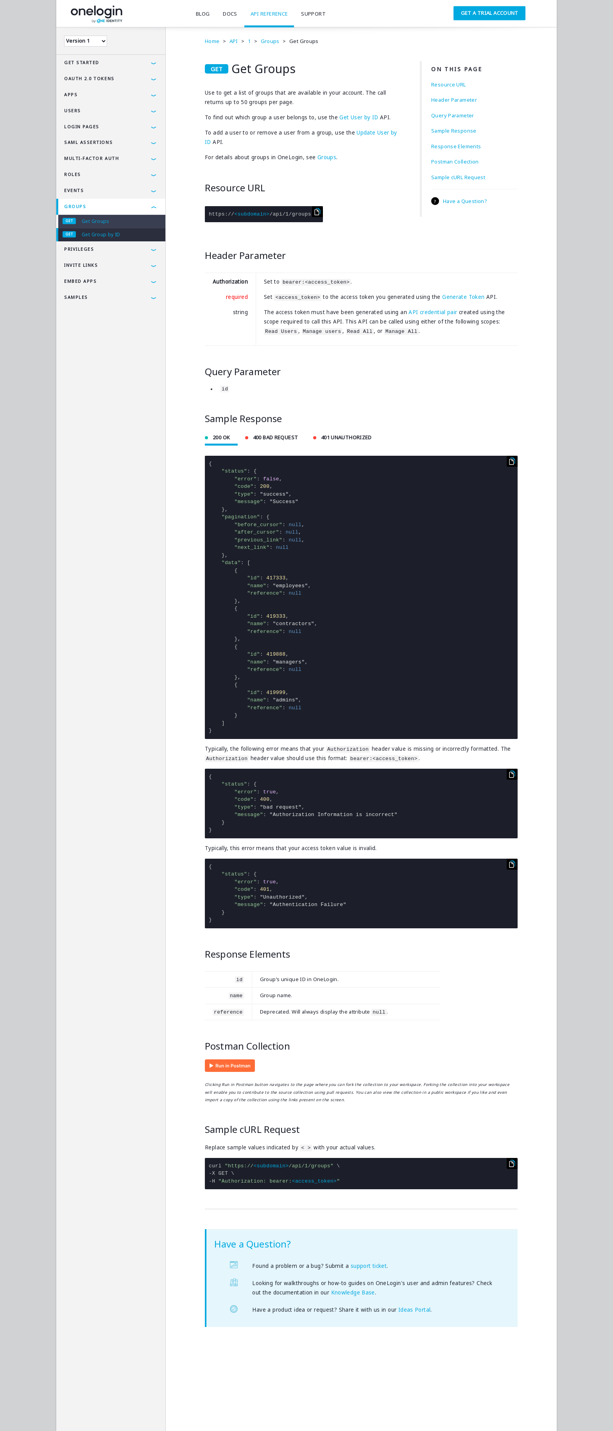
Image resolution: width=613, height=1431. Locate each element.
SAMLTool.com (225, 1413)
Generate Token (463, 296)
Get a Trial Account (489, 12)
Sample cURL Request (458, 177)
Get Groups (95, 221)
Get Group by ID (101, 234)
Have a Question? (465, 201)
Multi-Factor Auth (91, 158)
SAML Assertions (88, 142)
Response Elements (456, 146)
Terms (70, 1413)
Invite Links (81, 265)
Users (72, 110)
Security (126, 1413)
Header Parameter (454, 99)
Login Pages (81, 126)
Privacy (96, 1413)
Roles (72, 174)
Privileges (79, 249)
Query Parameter (452, 115)
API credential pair (433, 312)
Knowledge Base (353, 1292)
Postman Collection (455, 161)
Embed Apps (80, 281)
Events (74, 190)
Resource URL (448, 84)
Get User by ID (358, 117)
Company (157, 1413)
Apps (70, 94)
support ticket (369, 1265)
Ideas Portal (414, 1309)
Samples (76, 297)
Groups (75, 206)
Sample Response (454, 130)
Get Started (81, 62)
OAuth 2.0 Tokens (89, 78)
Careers (187, 1413)
